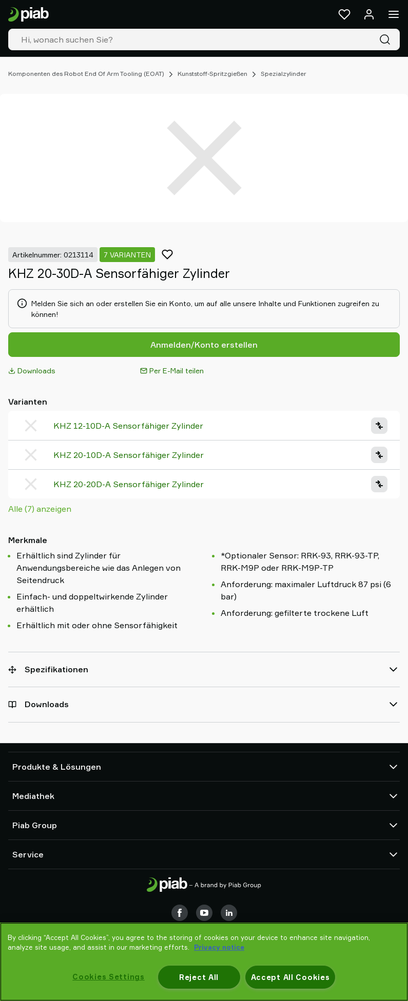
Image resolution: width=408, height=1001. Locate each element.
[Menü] (393, 14)
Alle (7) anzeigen (39, 509)
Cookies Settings (108, 976)
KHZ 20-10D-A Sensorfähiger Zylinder (128, 455)
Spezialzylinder (283, 73)
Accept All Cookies (290, 977)
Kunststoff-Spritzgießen (212, 73)
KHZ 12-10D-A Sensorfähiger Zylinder (128, 426)
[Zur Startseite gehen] (28, 14)
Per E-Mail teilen (172, 370)
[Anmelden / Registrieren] (369, 14)
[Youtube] (204, 913)
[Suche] (387, 39)
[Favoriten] (344, 14)
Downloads (31, 370)
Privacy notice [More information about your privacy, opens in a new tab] (219, 947)
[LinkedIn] (229, 913)
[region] (204, 962)
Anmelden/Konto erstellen (204, 344)
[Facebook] (179, 913)
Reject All (199, 977)
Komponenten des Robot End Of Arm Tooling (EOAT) (86, 73)
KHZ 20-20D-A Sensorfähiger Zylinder (128, 484)
